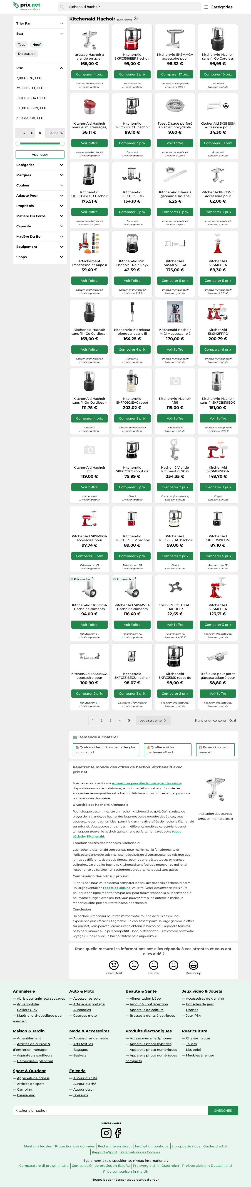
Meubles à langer (200, 1055)
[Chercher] (61, 6)
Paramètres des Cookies (140, 1152)
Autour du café (85, 1078)
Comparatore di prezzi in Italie (44, 1166)
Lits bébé (193, 1050)
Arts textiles (83, 1044)
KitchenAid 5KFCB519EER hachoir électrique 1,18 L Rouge (132, 538)
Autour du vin (84, 1089)
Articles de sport (30, 1084)
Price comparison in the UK (125, 1171)
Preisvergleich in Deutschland (207, 1166)
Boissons (80, 1095)
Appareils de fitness (33, 1078)
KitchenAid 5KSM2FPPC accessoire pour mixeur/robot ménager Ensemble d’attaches (217, 332)
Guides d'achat (215, 1146)
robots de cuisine (116, 888)
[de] (24, 133)
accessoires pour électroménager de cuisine (146, 783)
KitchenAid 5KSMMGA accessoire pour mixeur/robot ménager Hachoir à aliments (175, 56)
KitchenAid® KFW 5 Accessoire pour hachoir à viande (218, 194)
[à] (53, 133)
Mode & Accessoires (89, 1031)
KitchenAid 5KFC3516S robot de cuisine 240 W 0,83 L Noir (132, 469)
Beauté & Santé (141, 991)
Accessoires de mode (90, 1038)
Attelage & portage (89, 1004)
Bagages (80, 1050)
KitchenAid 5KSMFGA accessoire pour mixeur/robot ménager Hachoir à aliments (89, 538)
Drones (192, 1010)
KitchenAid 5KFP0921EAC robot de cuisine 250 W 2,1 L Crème (132, 401)
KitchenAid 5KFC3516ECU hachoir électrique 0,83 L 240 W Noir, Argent (132, 125)
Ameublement (29, 1038)
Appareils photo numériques (153, 1050)
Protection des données (75, 1146)
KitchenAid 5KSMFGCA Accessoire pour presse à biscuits (217, 263)
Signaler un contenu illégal (215, 720)
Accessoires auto (87, 998)
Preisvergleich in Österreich (156, 1166)
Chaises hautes (198, 1038)
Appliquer (40, 154)
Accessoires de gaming (205, 998)
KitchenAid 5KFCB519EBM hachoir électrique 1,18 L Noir (218, 538)
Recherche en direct (115, 1146)
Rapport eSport (104, 1152)
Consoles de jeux (200, 1004)
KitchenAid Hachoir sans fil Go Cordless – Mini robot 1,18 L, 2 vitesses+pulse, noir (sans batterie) (89, 401)
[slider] (17, 143)
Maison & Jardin (29, 1031)
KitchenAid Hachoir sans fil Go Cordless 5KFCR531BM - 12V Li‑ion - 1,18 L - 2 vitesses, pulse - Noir (217, 56)
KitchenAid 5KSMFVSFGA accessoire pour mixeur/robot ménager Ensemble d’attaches (175, 263)
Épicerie (77, 1071)
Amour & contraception (149, 1004)
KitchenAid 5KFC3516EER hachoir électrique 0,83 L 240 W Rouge (132, 56)
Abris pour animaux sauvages (41, 998)
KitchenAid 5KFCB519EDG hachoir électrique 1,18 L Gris (132, 194)
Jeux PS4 (193, 1015)
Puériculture (194, 1031)
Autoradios (82, 1010)
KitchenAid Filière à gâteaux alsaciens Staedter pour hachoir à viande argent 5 (175, 194)
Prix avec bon (82, 579)
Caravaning (26, 1095)
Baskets (79, 1055)
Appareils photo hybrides (150, 1044)
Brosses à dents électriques (152, 1015)
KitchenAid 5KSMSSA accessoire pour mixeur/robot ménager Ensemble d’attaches (218, 125)
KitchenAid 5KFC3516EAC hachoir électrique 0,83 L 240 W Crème (175, 538)
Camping (24, 1089)
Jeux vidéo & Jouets (202, 991)
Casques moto (85, 1015)
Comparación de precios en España (101, 1166)
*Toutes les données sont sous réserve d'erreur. (125, 1179)
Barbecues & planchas (35, 1061)
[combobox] (133, 6)
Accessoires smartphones (151, 1038)
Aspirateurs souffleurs (34, 1055)
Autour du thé (84, 1084)
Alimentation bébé (145, 998)
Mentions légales (38, 1146)
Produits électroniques (149, 1031)
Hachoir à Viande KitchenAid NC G (175, 469)
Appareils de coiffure (147, 1010)
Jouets (191, 1044)
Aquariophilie (28, 1004)
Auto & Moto (81, 991)
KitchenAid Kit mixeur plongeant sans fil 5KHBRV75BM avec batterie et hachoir (132, 332)
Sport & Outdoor (29, 1071)
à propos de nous (186, 1146)
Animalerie (24, 991)
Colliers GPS (27, 1010)
